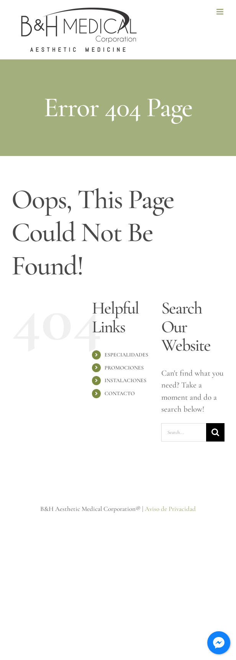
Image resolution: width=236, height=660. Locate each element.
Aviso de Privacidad (170, 509)
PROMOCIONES (124, 367)
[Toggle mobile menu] (220, 12)
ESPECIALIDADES (126, 354)
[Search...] (183, 432)
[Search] (215, 432)
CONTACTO (120, 393)
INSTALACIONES (125, 380)
